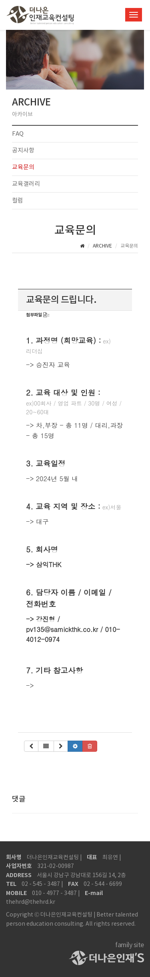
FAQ (18, 134)
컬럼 (17, 200)
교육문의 (23, 167)
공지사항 (23, 150)
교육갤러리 (26, 184)
